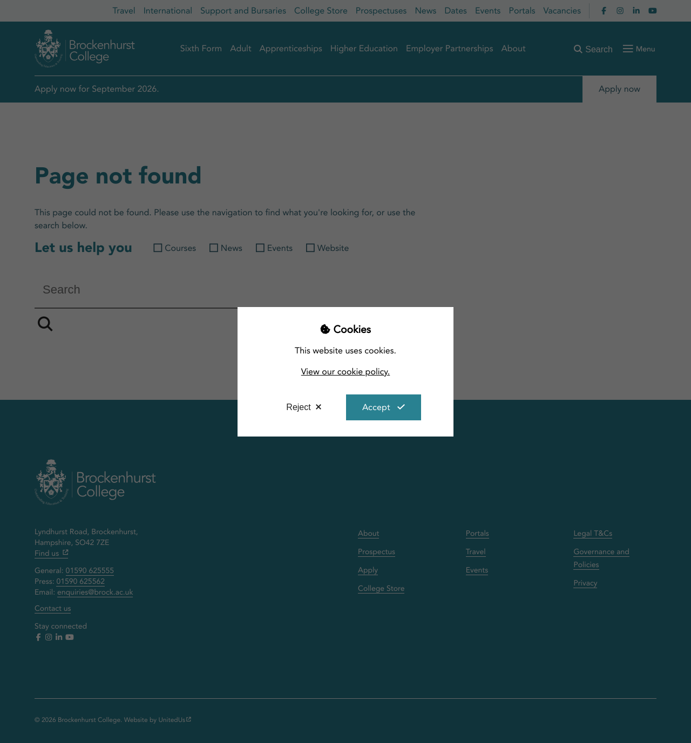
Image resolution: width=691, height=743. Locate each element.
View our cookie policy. (345, 371)
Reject (298, 407)
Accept (376, 407)
